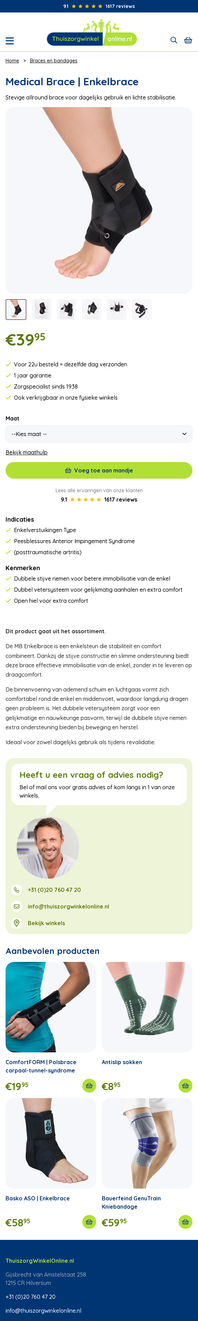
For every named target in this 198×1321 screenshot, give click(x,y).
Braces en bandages (53, 61)
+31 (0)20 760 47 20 (54, 889)
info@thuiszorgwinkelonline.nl (68, 906)
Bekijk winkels (46, 923)
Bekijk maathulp (27, 452)
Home (12, 61)
